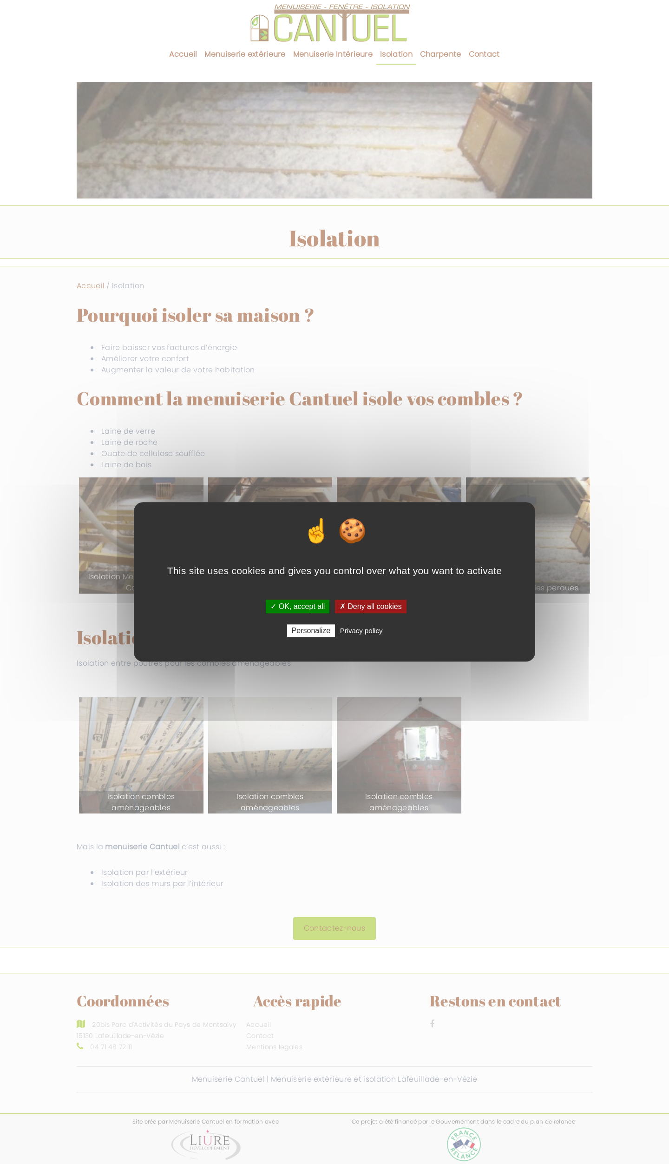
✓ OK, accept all (297, 606)
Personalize (311, 631)
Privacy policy (361, 631)
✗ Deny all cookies (371, 606)
